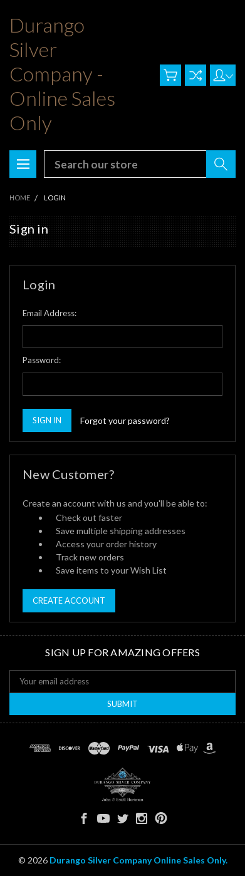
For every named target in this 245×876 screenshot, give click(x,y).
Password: (42, 360)
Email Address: (49, 313)
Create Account (69, 600)
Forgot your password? (125, 420)
